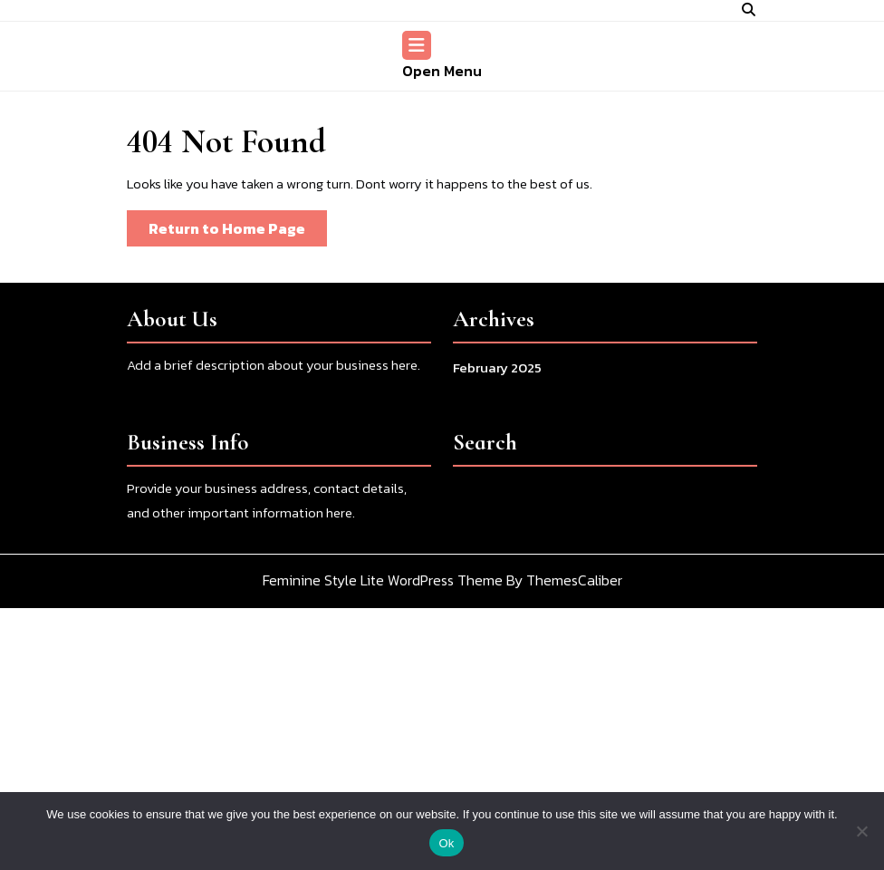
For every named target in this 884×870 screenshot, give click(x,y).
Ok (446, 843)
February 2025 (497, 376)
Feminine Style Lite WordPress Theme (383, 589)
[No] (861, 831)
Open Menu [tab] (442, 56)
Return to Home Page (238, 231)
